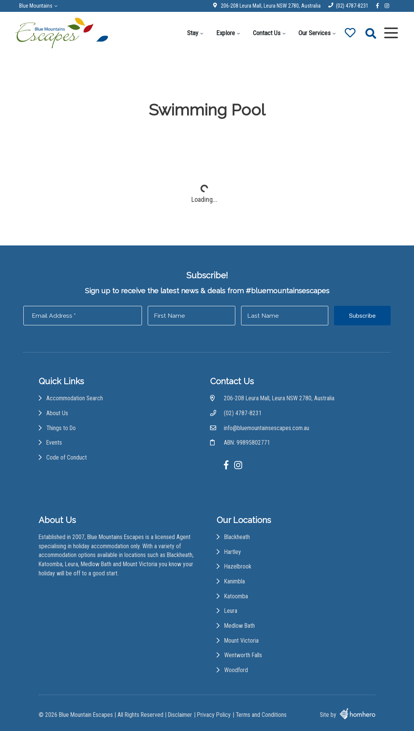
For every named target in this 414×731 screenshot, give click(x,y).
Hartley (232, 552)
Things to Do (61, 428)
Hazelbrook (237, 566)
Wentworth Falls (243, 655)
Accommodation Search (74, 398)
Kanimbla (234, 581)
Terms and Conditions (261, 714)
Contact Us (266, 33)
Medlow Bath (239, 625)
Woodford (236, 670)
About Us (57, 413)
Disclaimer (180, 714)
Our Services (314, 33)
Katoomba (236, 596)
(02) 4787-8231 (352, 6)
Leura (230, 610)
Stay (192, 33)
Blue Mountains (35, 6)
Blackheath (237, 537)
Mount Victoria (241, 640)
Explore (225, 33)
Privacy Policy (214, 714)
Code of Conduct (66, 457)
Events (54, 442)
